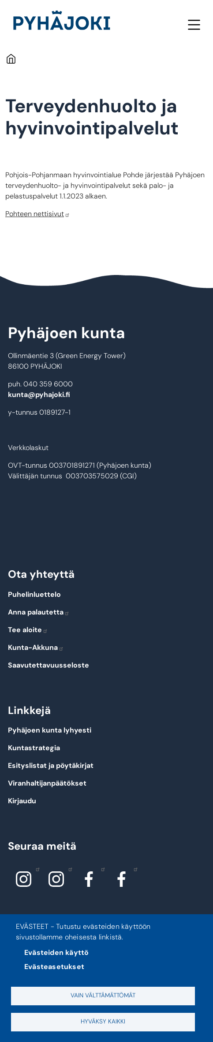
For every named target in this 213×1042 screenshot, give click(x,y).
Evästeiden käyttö (56, 952)
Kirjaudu (22, 800)
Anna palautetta (39, 612)
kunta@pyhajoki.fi (39, 394)
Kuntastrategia (34, 747)
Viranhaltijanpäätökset (47, 783)
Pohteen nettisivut (37, 213)
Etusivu (10, 58)
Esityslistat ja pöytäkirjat (50, 765)
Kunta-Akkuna (36, 647)
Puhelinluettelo (34, 594)
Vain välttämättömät (103, 995)
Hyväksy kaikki (103, 1021)
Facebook (101, 869)
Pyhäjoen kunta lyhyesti (49, 730)
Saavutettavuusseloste (48, 665)
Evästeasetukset (54, 966)
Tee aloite (28, 629)
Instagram (35, 869)
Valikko (193, 24)
